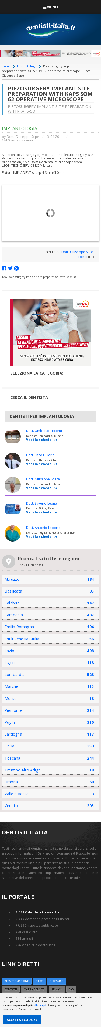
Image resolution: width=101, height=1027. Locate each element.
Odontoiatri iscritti (37, 912)
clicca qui (40, 1005)
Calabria (12, 603)
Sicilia (10, 746)
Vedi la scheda (41, 440)
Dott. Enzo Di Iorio (40, 455)
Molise (10, 698)
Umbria (11, 781)
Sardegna (13, 734)
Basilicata (13, 591)
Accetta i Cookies (22, 1020)
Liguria (11, 662)
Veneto (11, 805)
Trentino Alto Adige (23, 770)
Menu (50, 6)
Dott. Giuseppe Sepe (23, 136)
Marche (11, 686)
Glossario (57, 981)
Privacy (56, 989)
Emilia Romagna (19, 626)
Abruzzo (12, 579)
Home (6, 66)
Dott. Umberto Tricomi (44, 431)
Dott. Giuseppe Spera (43, 479)
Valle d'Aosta (17, 793)
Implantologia (27, 66)
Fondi (82, 256)
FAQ (71, 989)
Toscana (12, 758)
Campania (14, 614)
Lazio (9, 650)
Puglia (10, 722)
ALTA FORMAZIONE (17, 981)
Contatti (11, 989)
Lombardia (15, 674)
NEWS (39, 981)
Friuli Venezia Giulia (22, 638)
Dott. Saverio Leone (41, 503)
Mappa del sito (34, 989)
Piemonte (13, 710)
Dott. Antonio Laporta (43, 527)
